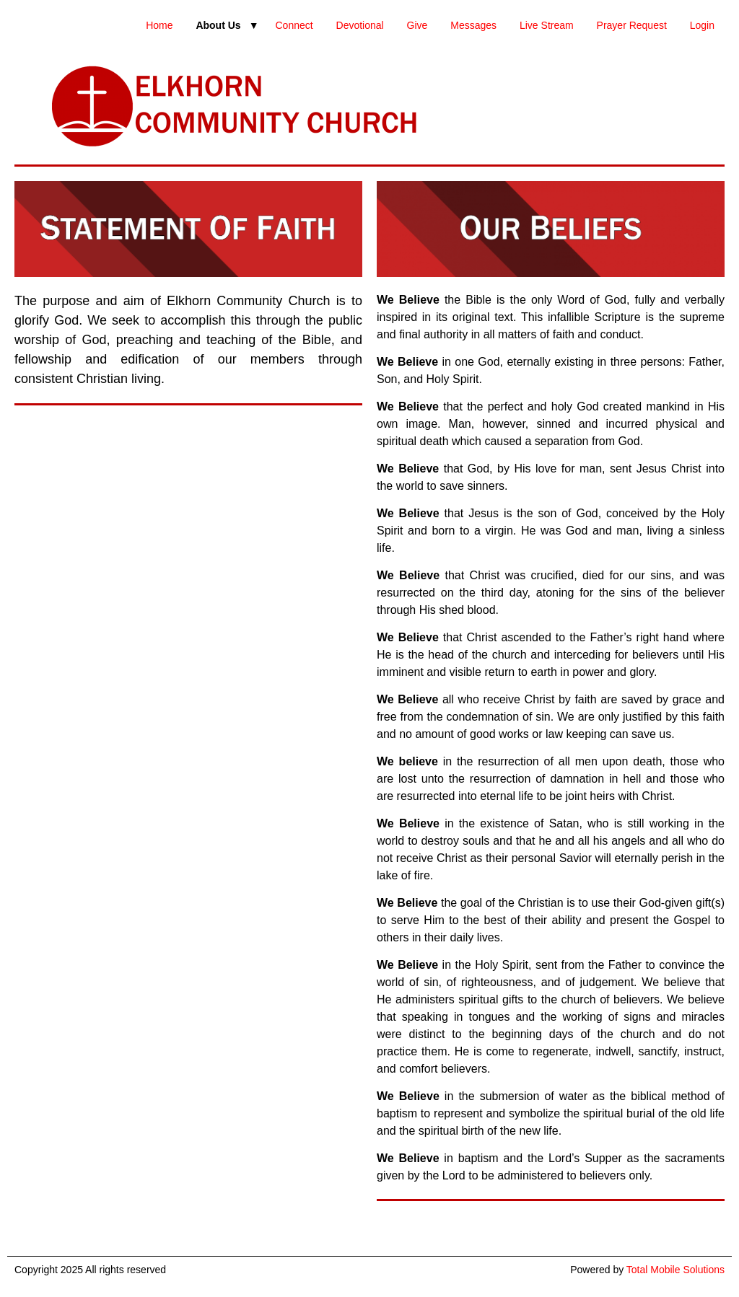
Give (417, 25)
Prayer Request (632, 25)
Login (702, 25)
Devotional (360, 25)
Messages (473, 25)
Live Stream (547, 25)
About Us (218, 25)
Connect (293, 25)
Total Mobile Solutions (675, 1269)
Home (159, 25)
